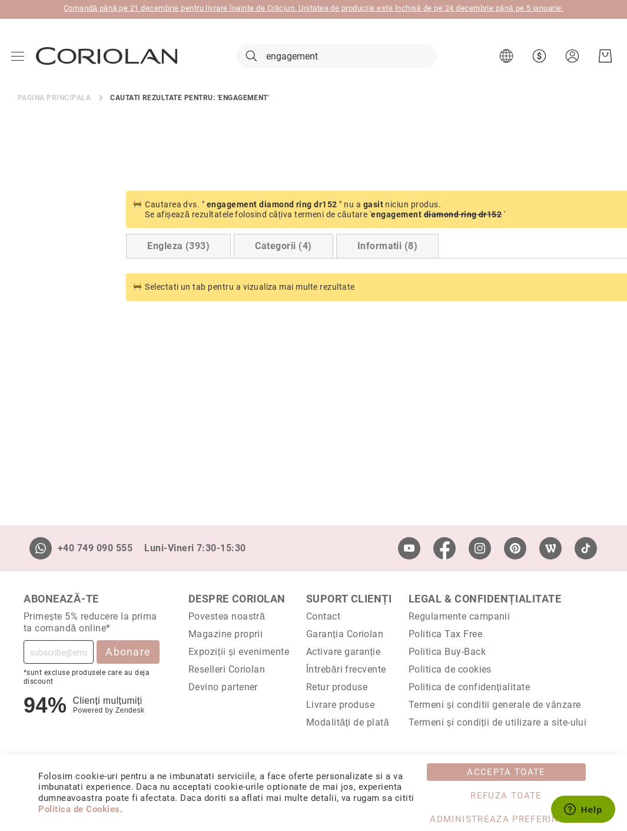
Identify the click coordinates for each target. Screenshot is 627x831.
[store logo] (107, 58)
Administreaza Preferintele (506, 819)
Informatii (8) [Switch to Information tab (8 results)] (279, 251)
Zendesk (129, 710)
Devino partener (223, 687)
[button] (507, 58)
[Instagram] (480, 548)
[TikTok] (586, 548)
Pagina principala (54, 102)
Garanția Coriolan (345, 634)
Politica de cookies (450, 669)
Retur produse (336, 687)
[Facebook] (444, 548)
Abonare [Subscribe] (128, 651)
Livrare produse (340, 704)
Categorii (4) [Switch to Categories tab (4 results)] (175, 251)
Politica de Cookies (79, 809)
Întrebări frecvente (346, 669)
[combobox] (337, 59)
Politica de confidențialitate (469, 687)
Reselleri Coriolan (227, 669)
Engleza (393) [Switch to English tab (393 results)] (70, 251)
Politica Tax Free (445, 634)
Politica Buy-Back (447, 651)
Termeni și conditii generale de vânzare (495, 704)
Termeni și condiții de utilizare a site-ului (498, 722)
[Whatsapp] (40, 548)
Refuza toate (506, 795)
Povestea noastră (227, 616)
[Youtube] (409, 548)
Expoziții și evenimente (239, 651)
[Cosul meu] (604, 58)
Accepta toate (506, 772)
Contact (323, 616)
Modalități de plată (347, 722)
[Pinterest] (515, 548)
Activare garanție (343, 651)
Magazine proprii (225, 634)
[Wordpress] (550, 548)
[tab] (70, 251)
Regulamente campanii (459, 616)
